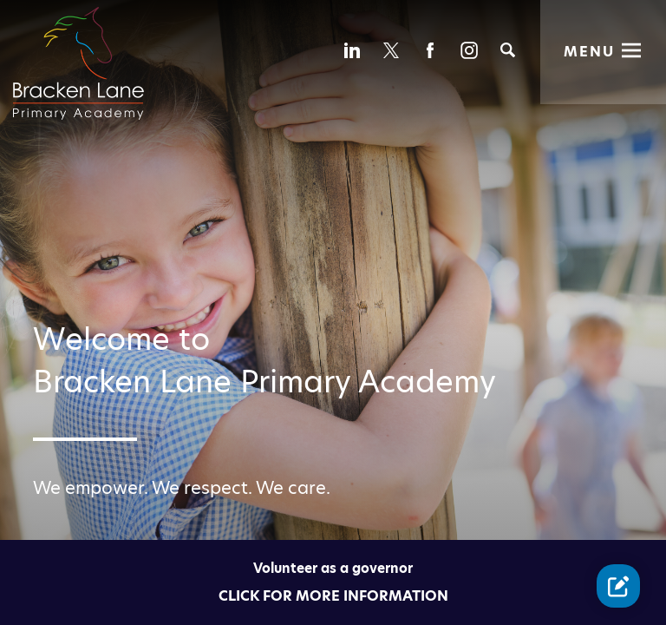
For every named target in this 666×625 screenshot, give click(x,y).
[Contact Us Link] (618, 586)
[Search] (507, 49)
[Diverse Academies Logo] (89, 46)
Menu (589, 52)
